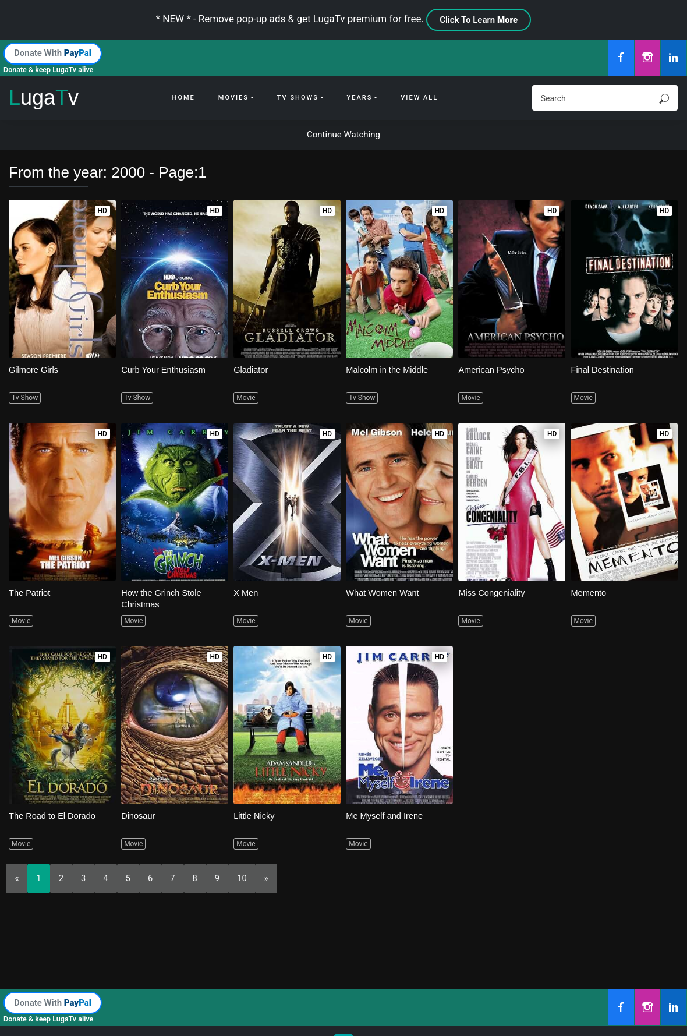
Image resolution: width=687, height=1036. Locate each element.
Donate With (52, 53)
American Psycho (492, 369)
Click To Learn (479, 20)
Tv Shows (297, 97)
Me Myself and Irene (385, 816)
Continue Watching (343, 134)
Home (183, 97)
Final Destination (603, 369)
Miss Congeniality (492, 592)
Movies (233, 97)
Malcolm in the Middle (388, 369)
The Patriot (30, 592)
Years (360, 97)
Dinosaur (138, 816)
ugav (44, 97)
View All (419, 97)
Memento (589, 592)
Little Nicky (254, 816)
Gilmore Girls (34, 369)
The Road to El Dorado (53, 816)
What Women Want (383, 592)
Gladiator (251, 369)
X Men (245, 592)
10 (242, 878)
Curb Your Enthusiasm (164, 369)
